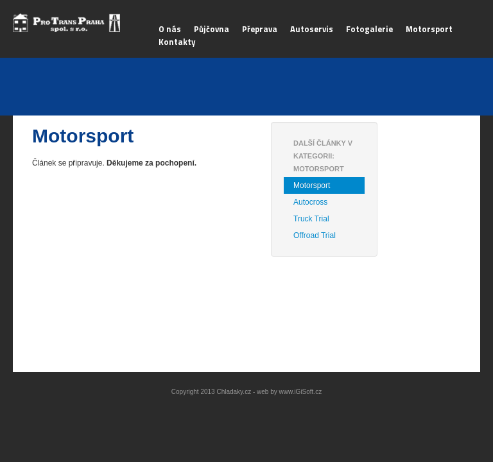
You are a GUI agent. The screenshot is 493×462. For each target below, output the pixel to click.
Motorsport (429, 28)
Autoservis (311, 28)
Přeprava (259, 28)
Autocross (310, 202)
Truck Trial (311, 218)
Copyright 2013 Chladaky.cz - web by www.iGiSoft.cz (246, 391)
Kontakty (177, 41)
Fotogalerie (369, 28)
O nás (170, 28)
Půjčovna (211, 28)
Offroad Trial (314, 235)
